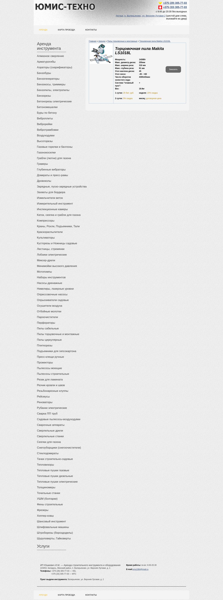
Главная (92, 41)
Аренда (43, 30)
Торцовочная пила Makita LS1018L (154, 41)
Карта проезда (66, 30)
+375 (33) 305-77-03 (175, 7)
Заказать (173, 69)
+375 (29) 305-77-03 (175, 3)
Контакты (91, 30)
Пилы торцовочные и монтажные (122, 41)
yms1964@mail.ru (140, 569)
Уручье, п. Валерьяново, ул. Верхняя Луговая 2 (140, 15)
